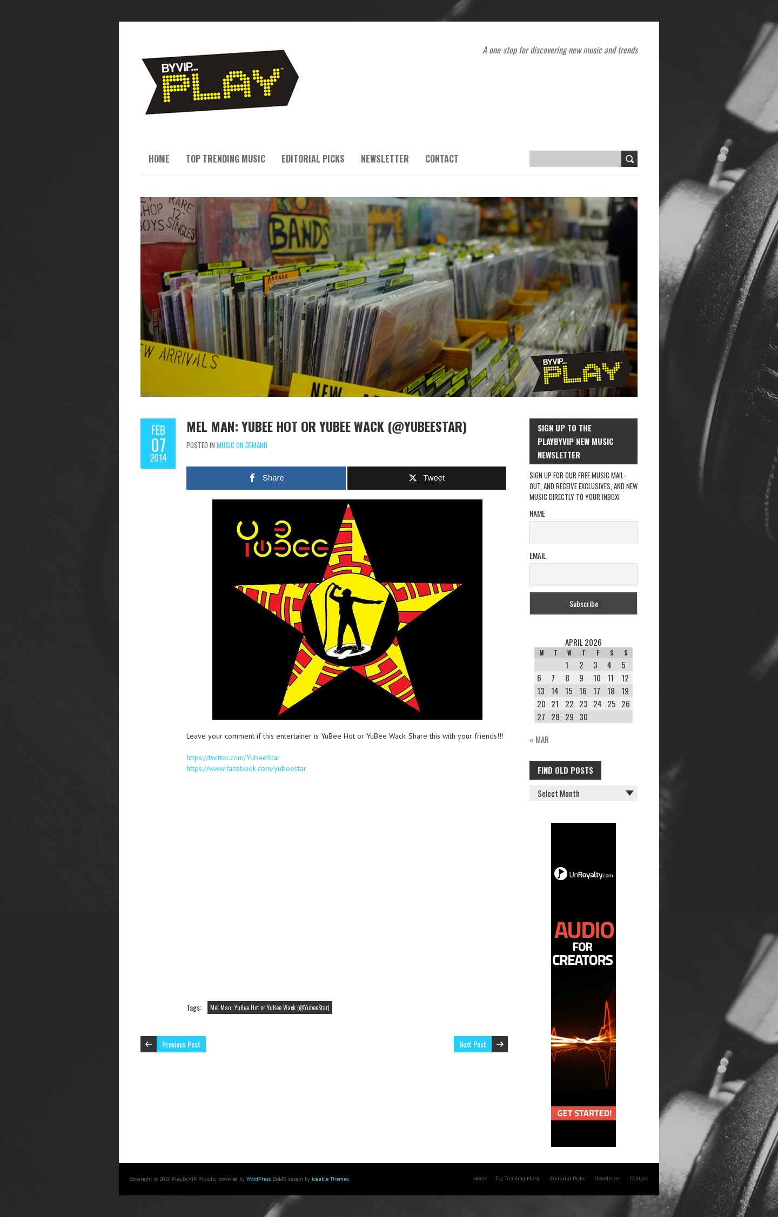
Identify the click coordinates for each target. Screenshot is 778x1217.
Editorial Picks (313, 158)
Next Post (472, 1044)
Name (537, 513)
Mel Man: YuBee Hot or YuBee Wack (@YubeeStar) (326, 426)
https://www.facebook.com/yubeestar (246, 768)
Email (537, 555)
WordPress (258, 1178)
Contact (442, 158)
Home (159, 158)
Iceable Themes (330, 1178)
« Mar (539, 739)
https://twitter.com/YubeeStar (233, 757)
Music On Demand (242, 445)
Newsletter (385, 158)
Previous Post (181, 1044)
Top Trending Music (225, 158)
